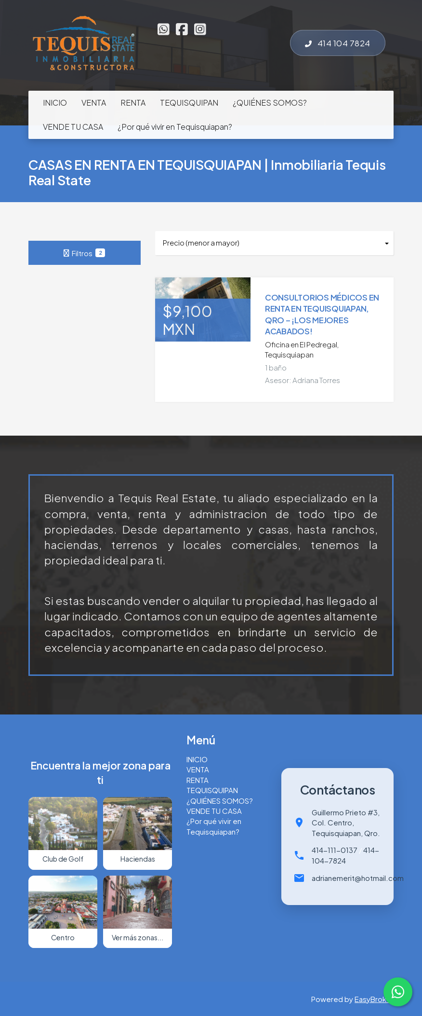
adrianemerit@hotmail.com (358, 877)
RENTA (132, 102)
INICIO (55, 102)
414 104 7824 (337, 43)
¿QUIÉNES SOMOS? (270, 102)
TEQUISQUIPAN (189, 102)
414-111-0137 (334, 849)
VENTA (93, 102)
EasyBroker (374, 998)
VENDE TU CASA (73, 127)
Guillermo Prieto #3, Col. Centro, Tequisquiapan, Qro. (346, 823)
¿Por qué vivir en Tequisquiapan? (175, 127)
